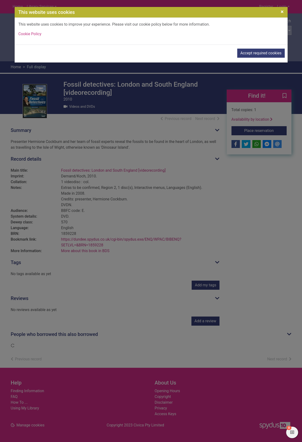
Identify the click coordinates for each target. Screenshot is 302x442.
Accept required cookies (261, 53)
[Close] (282, 11)
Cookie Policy (29, 34)
